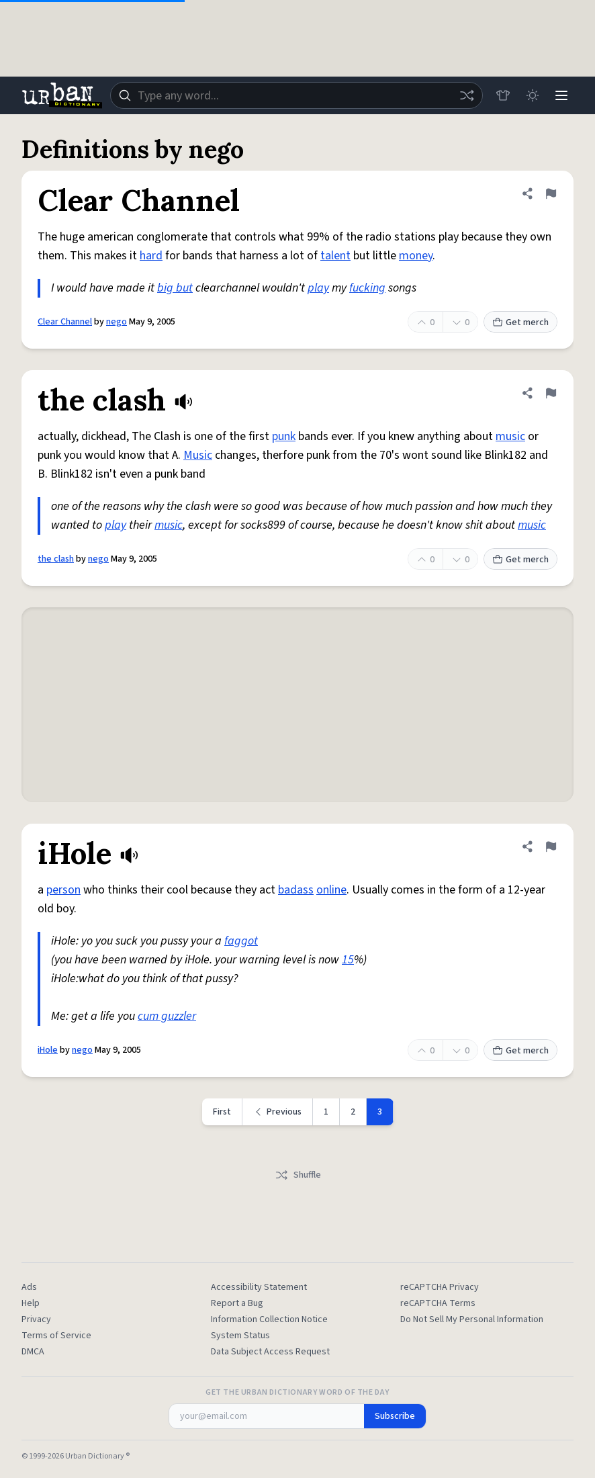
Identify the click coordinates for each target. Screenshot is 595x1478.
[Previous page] (277, 1111)
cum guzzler (167, 1016)
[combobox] (296, 95)
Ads (29, 1287)
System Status (240, 1335)
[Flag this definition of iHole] (550, 846)
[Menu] (561, 95)
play (318, 287)
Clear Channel (65, 322)
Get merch (520, 322)
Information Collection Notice (269, 1319)
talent (335, 255)
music (510, 436)
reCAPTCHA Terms (437, 1303)
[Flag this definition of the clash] (550, 393)
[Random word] (466, 95)
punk (283, 436)
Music (197, 455)
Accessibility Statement (259, 1287)
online (331, 889)
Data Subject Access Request (270, 1351)
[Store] (502, 95)
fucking (367, 287)
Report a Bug (237, 1303)
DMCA (32, 1351)
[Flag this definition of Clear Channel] (550, 193)
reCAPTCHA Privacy (439, 1287)
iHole (48, 1050)
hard (151, 255)
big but (175, 287)
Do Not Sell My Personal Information (471, 1319)
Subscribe (395, 1416)
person (63, 889)
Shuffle (298, 1175)
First (222, 1112)
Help (30, 1303)
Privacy (36, 1319)
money (415, 255)
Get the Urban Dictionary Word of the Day (297, 1392)
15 (348, 959)
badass (296, 889)
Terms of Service (56, 1335)
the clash (56, 559)
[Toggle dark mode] (532, 95)
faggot (241, 940)
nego (116, 322)
